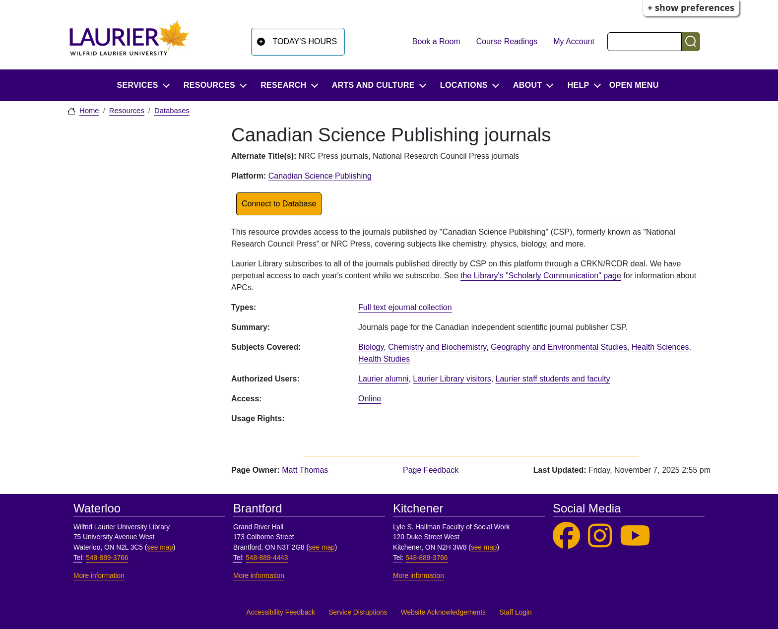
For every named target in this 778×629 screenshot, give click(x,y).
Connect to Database (279, 203)
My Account (573, 41)
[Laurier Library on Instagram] (600, 536)
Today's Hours (305, 41)
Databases (172, 111)
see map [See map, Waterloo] (160, 547)
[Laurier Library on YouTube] (635, 536)
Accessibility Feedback (280, 612)
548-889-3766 (107, 558)
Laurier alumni (383, 379)
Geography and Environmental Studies (559, 347)
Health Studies (384, 359)
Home (89, 111)
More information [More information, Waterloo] (99, 575)
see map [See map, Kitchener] (484, 547)
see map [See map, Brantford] (322, 547)
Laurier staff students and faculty (553, 379)
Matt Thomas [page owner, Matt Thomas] (305, 470)
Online (369, 398)
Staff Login (515, 612)
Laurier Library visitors (452, 379)
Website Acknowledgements (443, 612)
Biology (371, 347)
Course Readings (507, 41)
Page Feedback (430, 470)
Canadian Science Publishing (320, 176)
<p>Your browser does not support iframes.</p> (532, 423)
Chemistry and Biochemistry (437, 347)
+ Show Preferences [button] (691, 7)
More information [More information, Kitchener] (418, 575)
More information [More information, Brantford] (258, 575)
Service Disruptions (357, 612)
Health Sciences (660, 347)
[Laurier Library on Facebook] (566, 536)
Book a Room (436, 41)
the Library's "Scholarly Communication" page (540, 275)
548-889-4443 (267, 558)
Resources (126, 111)
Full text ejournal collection (405, 307)
